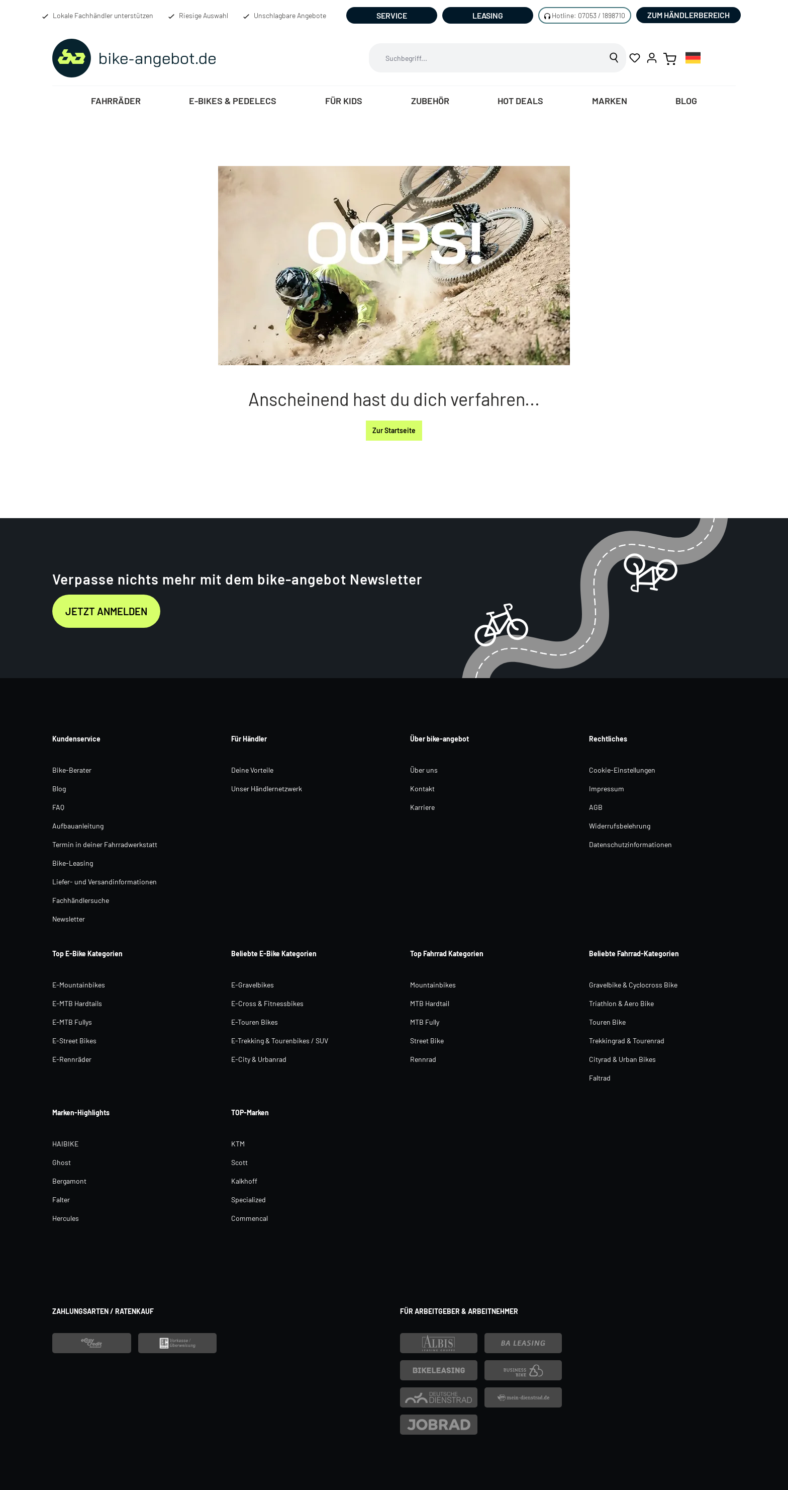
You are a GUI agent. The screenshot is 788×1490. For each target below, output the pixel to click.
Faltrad (600, 1077)
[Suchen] (614, 57)
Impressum (606, 788)
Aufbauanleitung (78, 825)
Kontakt (422, 788)
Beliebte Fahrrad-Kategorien (634, 953)
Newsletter (68, 919)
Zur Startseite (394, 430)
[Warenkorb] (669, 57)
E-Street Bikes (74, 1040)
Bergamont (69, 1181)
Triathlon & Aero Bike (621, 1003)
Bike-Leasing (72, 863)
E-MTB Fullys (72, 1022)
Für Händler (249, 738)
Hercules (65, 1218)
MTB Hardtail (429, 1003)
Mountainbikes (433, 984)
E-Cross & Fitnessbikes (267, 1003)
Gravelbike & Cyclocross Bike (633, 984)
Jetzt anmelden (106, 611)
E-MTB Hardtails (77, 1003)
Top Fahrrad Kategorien (446, 953)
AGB (596, 807)
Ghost (61, 1162)
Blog (59, 788)
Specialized (248, 1199)
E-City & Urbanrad (258, 1059)
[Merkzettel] (634, 57)
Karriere (422, 807)
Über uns (424, 770)
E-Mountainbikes (78, 984)
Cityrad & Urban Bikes (622, 1059)
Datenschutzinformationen (630, 844)
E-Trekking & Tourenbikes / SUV (279, 1040)
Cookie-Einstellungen (622, 770)
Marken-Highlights (81, 1112)
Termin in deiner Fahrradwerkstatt (104, 844)
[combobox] (486, 57)
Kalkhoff (244, 1181)
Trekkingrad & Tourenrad (626, 1040)
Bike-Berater (71, 770)
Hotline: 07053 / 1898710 (588, 15)
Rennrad (423, 1059)
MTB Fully (424, 1022)
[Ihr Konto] (651, 57)
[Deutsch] (693, 57)
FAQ (58, 807)
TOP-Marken (250, 1112)
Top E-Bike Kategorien (87, 953)
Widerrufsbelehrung (619, 825)
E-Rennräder (71, 1059)
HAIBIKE (65, 1143)
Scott (239, 1162)
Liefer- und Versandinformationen (104, 881)
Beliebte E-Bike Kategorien (274, 953)
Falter (61, 1199)
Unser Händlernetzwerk (266, 788)
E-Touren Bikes (254, 1022)
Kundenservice (76, 738)
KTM (238, 1143)
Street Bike (427, 1040)
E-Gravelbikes (252, 984)
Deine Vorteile (252, 770)
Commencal (249, 1218)
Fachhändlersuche (80, 900)
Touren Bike (607, 1022)
